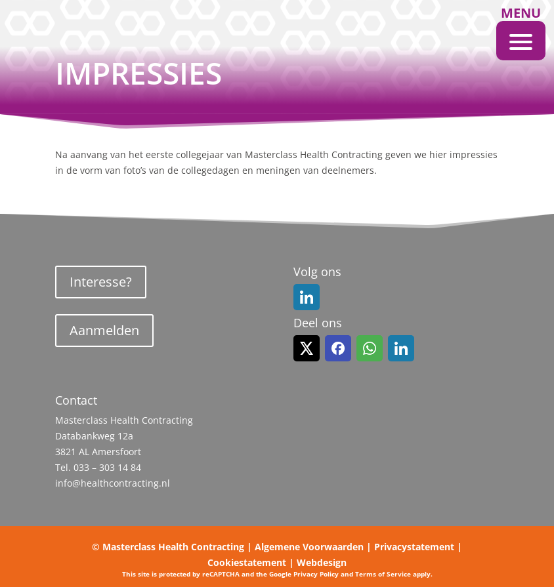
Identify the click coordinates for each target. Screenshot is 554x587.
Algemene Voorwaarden (309, 546)
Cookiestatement (246, 562)
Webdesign (322, 562)
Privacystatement (414, 546)
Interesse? (101, 282)
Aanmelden (104, 330)
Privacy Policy (316, 573)
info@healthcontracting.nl (112, 483)
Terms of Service (383, 573)
